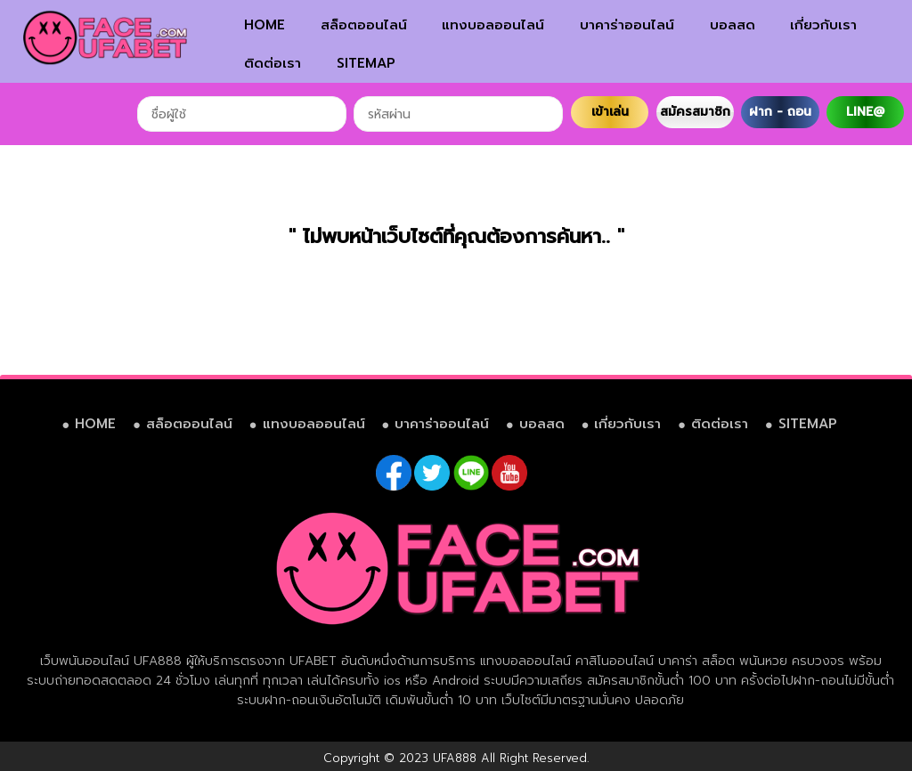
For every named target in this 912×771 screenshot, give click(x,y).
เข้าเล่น (610, 111)
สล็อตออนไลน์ (364, 25)
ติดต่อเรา (272, 63)
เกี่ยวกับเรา (823, 25)
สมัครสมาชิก (695, 111)
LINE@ (865, 111)
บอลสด (732, 25)
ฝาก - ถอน (780, 111)
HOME (264, 25)
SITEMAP (366, 63)
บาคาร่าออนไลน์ (627, 25)
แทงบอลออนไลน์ (493, 25)
